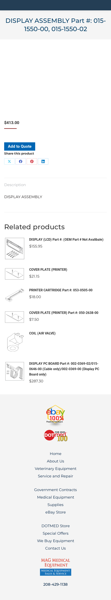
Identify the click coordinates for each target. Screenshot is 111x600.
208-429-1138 (55, 584)
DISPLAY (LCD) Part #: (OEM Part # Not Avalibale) (66, 239)
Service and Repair (55, 476)
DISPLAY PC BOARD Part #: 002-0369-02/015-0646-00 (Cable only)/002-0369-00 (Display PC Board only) (64, 369)
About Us (55, 461)
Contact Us (55, 548)
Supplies (55, 504)
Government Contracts (55, 490)
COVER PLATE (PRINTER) (48, 270)
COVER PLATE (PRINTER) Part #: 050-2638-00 (63, 313)
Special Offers (56, 533)
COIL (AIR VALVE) (42, 333)
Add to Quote (19, 146)
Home (55, 453)
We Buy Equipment (55, 541)
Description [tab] (15, 185)
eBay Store (55, 512)
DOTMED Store (55, 526)
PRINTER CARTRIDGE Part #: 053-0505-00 (60, 290)
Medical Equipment (55, 497)
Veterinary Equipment (55, 468)
